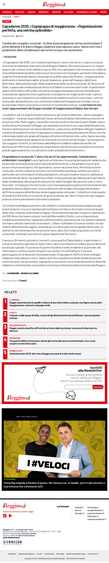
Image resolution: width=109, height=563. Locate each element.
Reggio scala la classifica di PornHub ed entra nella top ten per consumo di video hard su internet (53, 329)
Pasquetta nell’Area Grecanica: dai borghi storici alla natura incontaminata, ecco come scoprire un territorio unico (52, 342)
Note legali (60, 554)
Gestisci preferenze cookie (75, 554)
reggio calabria (30, 273)
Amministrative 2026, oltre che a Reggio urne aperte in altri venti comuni (45, 353)
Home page (6, 17)
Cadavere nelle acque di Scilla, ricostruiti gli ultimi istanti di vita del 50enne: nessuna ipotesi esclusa (55, 316)
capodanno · (13, 273)
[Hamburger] (3, 5)
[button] (103, 18)
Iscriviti (98, 387)
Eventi (16, 17)
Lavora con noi (93, 554)
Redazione (12, 554)
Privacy (39, 554)
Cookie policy (49, 554)
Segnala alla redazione (26, 554)
